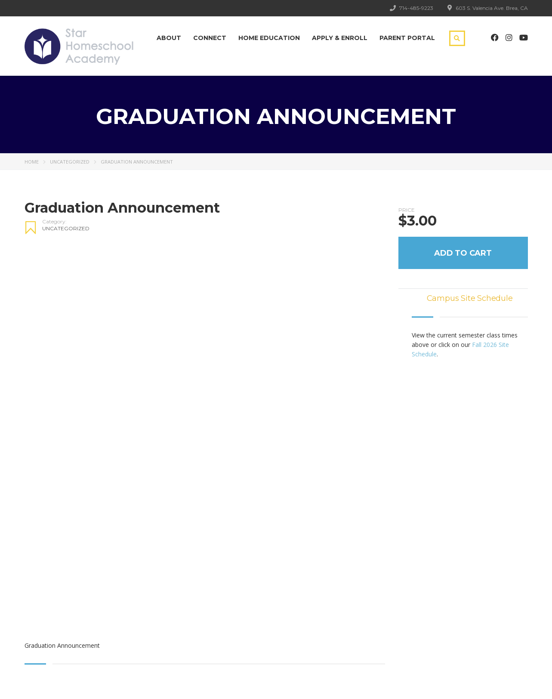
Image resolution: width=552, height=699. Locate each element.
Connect (209, 38)
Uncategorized (69, 161)
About (169, 38)
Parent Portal (407, 38)
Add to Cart (463, 253)
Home (32, 161)
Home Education (269, 38)
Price (406, 210)
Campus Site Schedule (470, 298)
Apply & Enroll (339, 38)
